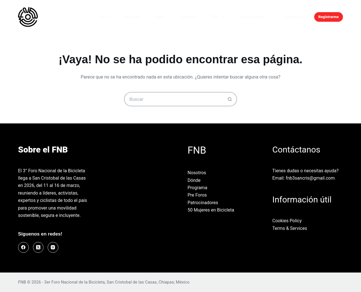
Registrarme (328, 17)
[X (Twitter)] (38, 247)
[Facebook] (23, 247)
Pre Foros (197, 195)
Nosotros (197, 172)
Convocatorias (255, 17)
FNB (218, 17)
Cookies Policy (287, 220)
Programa (197, 187)
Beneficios (294, 16)
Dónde (194, 180)
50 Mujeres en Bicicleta (211, 210)
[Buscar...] (173, 99)
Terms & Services (289, 228)
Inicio (105, 16)
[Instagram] (53, 247)
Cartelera (188, 16)
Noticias (131, 16)
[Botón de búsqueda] (230, 99)
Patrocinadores (203, 202)
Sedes (159, 16)
